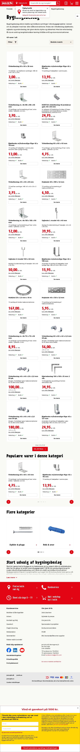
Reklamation (11, 632)
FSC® (43, 632)
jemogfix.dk (10, 675)
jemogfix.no (10, 678)
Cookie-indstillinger (13, 682)
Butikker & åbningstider (15, 612)
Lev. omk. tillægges (14, 80)
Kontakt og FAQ (12, 620)
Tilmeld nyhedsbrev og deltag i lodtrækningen (40, 748)
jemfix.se (19, 675)
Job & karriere (46, 612)
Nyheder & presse (48, 616)
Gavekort (10, 624)
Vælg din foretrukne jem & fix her (34, 15)
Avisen (9, 616)
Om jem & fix (46, 620)
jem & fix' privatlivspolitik (61, 724)
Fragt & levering (12, 628)
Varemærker (11, 636)
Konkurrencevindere (49, 628)
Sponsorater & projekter (50, 624)
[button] (38, 501)
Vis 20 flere (38, 449)
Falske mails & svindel (14, 639)
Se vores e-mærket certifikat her (51, 661)
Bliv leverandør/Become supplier (53, 636)
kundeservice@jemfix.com (53, 655)
